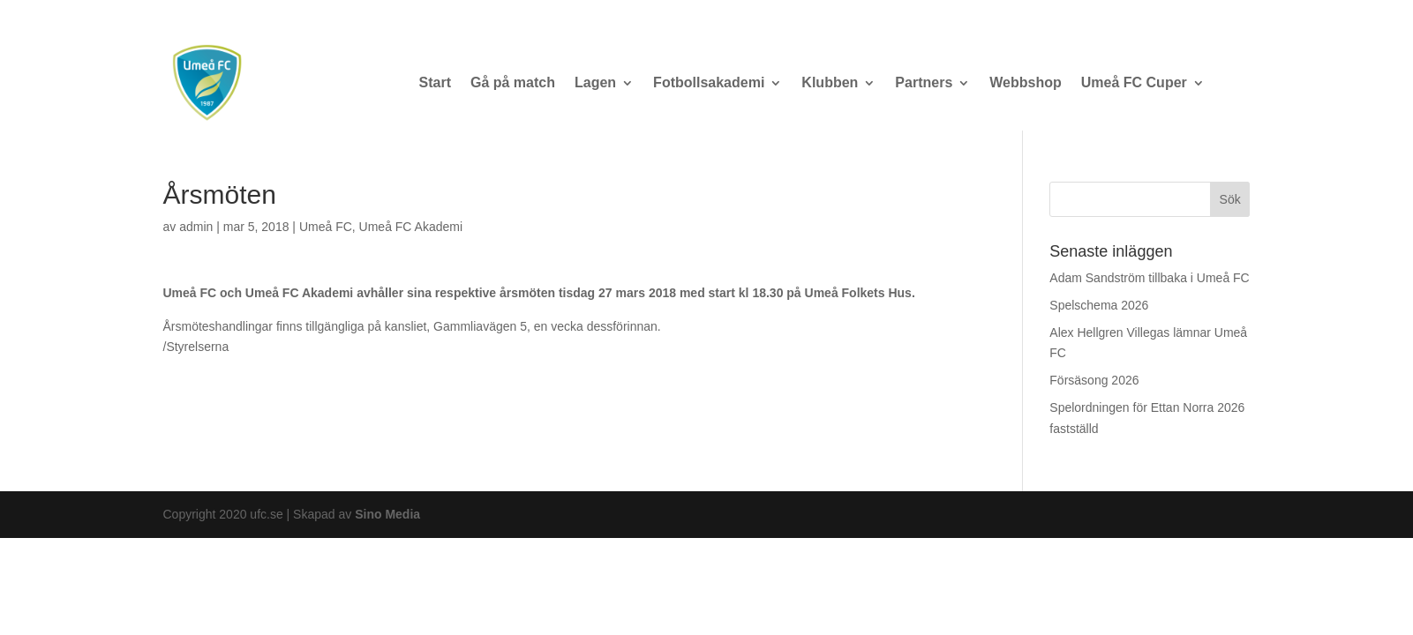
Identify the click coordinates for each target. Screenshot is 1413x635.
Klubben (829, 82)
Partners (923, 82)
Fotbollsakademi (708, 82)
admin (196, 227)
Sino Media (387, 514)
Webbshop (1025, 82)
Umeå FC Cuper (1134, 82)
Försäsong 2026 (1094, 380)
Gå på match (512, 82)
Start (435, 82)
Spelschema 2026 (1098, 305)
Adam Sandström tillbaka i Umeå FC (1149, 278)
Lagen (595, 82)
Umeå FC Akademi (410, 227)
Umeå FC (325, 227)
